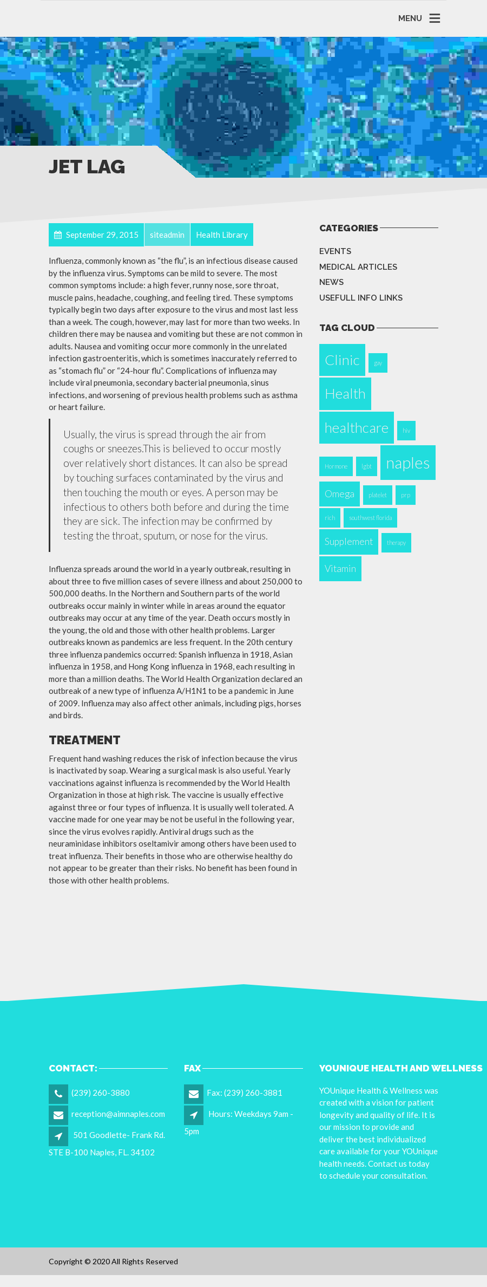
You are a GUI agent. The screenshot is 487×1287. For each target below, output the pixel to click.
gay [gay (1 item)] (378, 362)
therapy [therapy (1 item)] (396, 542)
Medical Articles (358, 267)
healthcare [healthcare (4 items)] (357, 427)
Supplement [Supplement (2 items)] (349, 541)
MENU (410, 18)
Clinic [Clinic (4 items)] (342, 359)
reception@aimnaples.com (118, 1114)
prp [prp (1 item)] (405, 494)
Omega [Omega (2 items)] (339, 493)
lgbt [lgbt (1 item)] (366, 466)
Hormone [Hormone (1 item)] (336, 466)
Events (335, 251)
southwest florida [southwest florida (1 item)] (370, 517)
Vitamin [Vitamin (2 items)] (340, 568)
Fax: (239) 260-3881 (244, 1092)
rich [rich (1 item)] (330, 517)
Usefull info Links (361, 298)
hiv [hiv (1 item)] (406, 430)
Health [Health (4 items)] (345, 393)
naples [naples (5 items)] (408, 462)
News (331, 282)
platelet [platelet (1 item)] (377, 494)
